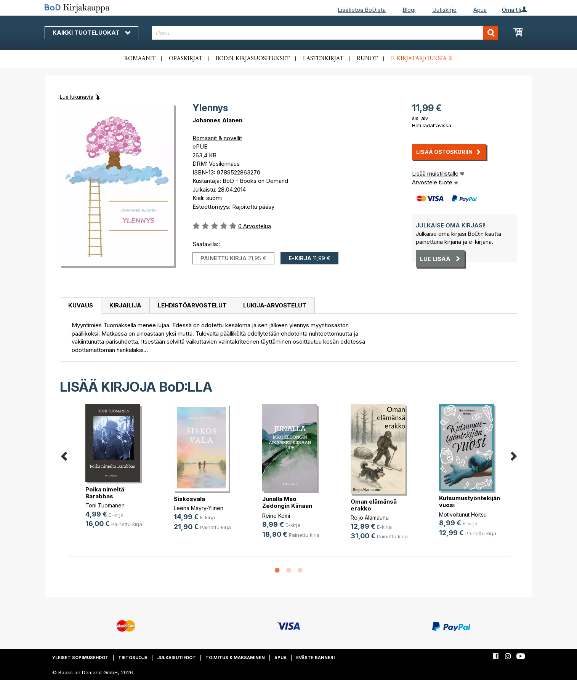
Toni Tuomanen (105, 505)
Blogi (408, 9)
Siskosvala (189, 498)
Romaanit (139, 58)
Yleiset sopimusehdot (80, 657)
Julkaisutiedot (176, 657)
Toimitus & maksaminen (235, 657)
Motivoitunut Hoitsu (463, 514)
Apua (480, 9)
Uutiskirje (444, 9)
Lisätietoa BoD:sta (362, 9)
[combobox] (325, 33)
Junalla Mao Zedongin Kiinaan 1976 (287, 505)
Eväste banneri (315, 657)
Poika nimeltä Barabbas (104, 493)
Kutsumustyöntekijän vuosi (469, 501)
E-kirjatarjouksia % (422, 58)
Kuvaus (80, 305)
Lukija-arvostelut (274, 305)
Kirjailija (125, 305)
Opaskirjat (185, 58)
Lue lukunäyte (76, 97)
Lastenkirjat (323, 58)
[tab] (80, 306)
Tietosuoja (132, 657)
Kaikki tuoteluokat (91, 32)
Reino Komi (276, 515)
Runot (367, 58)
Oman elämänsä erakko (374, 505)
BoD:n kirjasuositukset (253, 58)
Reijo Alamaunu (370, 517)
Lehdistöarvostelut (192, 305)
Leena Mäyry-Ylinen (198, 508)
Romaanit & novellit (217, 138)
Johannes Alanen (217, 120)
